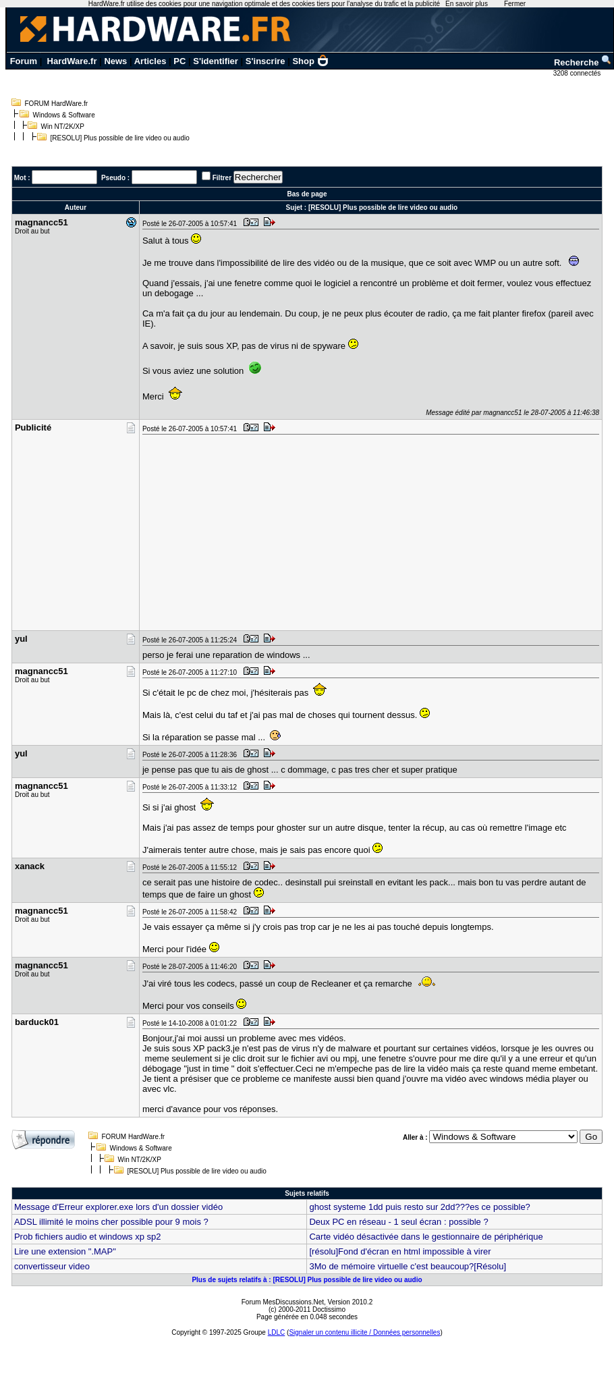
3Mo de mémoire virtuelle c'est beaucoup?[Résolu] (407, 1266)
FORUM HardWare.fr (56, 103)
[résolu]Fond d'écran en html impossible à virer (400, 1251)
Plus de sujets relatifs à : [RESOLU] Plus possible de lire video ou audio (307, 1279)
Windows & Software (64, 115)
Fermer (515, 3)
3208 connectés (578, 73)
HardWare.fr (72, 61)
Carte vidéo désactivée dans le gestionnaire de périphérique (425, 1237)
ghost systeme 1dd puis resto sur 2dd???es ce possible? (419, 1207)
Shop (310, 61)
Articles (150, 61)
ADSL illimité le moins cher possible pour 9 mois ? (111, 1222)
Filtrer (222, 178)
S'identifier (215, 61)
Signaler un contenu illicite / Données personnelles (364, 1332)
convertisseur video (52, 1266)
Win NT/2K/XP (62, 126)
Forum (23, 61)
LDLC (276, 1332)
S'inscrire (265, 61)
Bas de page (307, 194)
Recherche (583, 62)
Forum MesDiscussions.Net (283, 1302)
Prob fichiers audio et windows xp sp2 (87, 1237)
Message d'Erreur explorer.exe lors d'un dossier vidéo (118, 1207)
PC (179, 61)
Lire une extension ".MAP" (65, 1251)
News (115, 61)
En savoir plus (466, 3)
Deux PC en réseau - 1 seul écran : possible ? (398, 1222)
